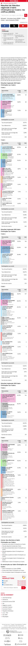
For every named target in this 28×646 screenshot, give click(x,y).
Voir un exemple (21, 581)
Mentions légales (4, 628)
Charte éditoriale (18, 624)
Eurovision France (6, 609)
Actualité (5, 581)
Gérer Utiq (24, 627)
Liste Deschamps (6, 597)
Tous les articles (11, 625)
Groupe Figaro (12, 628)
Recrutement (21, 625)
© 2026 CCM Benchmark (21, 628)
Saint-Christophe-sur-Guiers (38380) (11, 568)
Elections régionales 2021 (10, 3)
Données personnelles (6, 627)
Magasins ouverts (6, 605)
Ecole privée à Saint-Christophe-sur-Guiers (13, 570)
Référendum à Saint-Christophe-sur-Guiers (13, 561)
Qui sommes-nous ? (6, 624)
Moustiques (5, 616)
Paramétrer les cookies (16, 627)
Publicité (24, 624)
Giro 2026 (4, 614)
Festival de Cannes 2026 (8, 601)
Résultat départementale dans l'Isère (11, 546)
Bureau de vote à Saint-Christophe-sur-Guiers (13, 544)
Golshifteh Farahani (7, 607)
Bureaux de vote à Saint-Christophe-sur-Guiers (19, 36)
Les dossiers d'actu (7, 584)
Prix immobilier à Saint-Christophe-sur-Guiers (14, 572)
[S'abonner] (14, 587)
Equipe (12, 624)
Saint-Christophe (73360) (12, 20)
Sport (4, 582)
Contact (6, 625)
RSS (16, 625)
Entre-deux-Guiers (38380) (14, 18)
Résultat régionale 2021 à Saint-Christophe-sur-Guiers (8, 35)
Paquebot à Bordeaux (7, 611)
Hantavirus (5, 599)
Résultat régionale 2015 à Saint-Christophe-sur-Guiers (8, 39)
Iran (3, 603)
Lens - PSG (5, 613)
